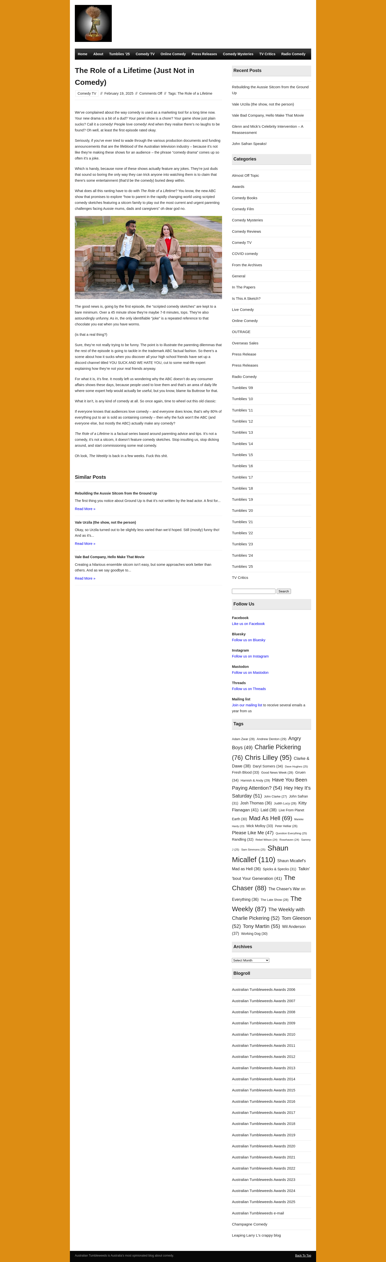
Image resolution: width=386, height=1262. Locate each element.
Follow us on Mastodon (250, 673)
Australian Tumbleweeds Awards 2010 (263, 1034)
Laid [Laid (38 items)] (269, 810)
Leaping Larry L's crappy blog (256, 1235)
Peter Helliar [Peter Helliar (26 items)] (286, 826)
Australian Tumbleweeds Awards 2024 (263, 1191)
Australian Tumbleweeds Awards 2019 (263, 1135)
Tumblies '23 (242, 544)
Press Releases (204, 54)
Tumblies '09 (242, 388)
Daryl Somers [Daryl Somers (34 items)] (268, 766)
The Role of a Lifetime (194, 93)
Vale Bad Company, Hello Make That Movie (268, 115)
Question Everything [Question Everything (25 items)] (291, 833)
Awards (238, 186)
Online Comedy (173, 54)
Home (82, 54)
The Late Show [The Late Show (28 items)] (275, 900)
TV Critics (267, 54)
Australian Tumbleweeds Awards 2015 (263, 1090)
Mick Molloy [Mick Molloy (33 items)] (259, 826)
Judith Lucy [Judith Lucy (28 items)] (285, 803)
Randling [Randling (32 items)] (242, 839)
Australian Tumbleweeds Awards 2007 (263, 1001)
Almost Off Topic (245, 175)
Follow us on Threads (249, 689)
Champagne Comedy (249, 1224)
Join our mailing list (247, 705)
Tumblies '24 (242, 555)
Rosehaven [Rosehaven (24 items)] (289, 839)
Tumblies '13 (242, 432)
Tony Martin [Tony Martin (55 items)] (261, 926)
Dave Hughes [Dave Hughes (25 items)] (296, 766)
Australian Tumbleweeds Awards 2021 (263, 1157)
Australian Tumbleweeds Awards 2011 (263, 1045)
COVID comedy (245, 253)
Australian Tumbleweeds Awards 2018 (263, 1123)
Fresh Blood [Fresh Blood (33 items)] (245, 772)
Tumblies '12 (242, 421)
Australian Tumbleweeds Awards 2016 (263, 1101)
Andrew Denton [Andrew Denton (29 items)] (271, 739)
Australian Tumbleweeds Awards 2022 (263, 1168)
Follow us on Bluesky (248, 640)
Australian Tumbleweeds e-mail (258, 1213)
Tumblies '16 (242, 466)
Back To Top (303, 1255)
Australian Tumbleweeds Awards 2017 (263, 1112)
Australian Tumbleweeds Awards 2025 (263, 1202)
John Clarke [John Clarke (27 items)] (275, 796)
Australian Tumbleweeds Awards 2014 (263, 1079)
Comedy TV (145, 54)
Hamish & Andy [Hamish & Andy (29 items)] (255, 780)
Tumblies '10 (242, 399)
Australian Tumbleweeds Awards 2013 (263, 1068)
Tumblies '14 (242, 444)
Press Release (244, 354)
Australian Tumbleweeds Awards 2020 (263, 1146)
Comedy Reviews (246, 231)
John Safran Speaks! (249, 144)
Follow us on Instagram (250, 656)
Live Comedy (243, 309)
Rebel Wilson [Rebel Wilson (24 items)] (266, 839)
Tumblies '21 (242, 522)
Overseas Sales (245, 343)
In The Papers (243, 287)
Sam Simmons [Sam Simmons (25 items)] (253, 849)
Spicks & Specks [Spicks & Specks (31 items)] (279, 869)
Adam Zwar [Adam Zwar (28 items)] (243, 739)
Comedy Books (244, 198)
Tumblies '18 (242, 488)
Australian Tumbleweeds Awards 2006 (263, 989)
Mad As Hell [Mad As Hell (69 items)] (270, 818)
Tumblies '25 (242, 566)
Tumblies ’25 (119, 54)
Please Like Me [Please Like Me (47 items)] (252, 832)
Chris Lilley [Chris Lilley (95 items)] (268, 757)
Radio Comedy (293, 54)
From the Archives (247, 265)
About (98, 54)
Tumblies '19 (242, 499)
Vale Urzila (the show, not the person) (263, 104)
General (238, 276)
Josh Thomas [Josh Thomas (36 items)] (256, 803)
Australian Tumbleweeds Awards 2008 (263, 1012)
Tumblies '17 (242, 477)
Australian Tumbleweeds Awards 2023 (263, 1179)
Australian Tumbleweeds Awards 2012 (263, 1056)
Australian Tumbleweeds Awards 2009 (263, 1023)
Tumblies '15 (242, 455)
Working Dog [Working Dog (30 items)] (254, 934)
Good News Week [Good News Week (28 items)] (277, 772)
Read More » (85, 509)
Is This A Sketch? (246, 298)
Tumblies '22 (242, 533)
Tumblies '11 (242, 410)
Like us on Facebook (248, 624)
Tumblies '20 (242, 510)
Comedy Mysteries (238, 54)
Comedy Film (243, 209)
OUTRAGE (241, 332)
